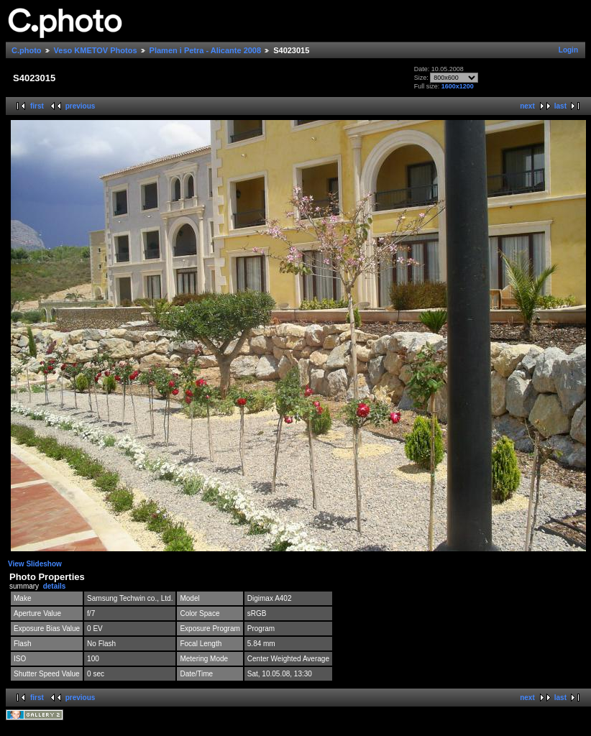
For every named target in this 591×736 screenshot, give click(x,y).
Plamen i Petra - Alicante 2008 (206, 50)
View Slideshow (35, 564)
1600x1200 (457, 86)
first (37, 106)
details (54, 586)
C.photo (27, 50)
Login (568, 50)
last (560, 106)
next (527, 106)
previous (80, 106)
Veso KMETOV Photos (95, 50)
